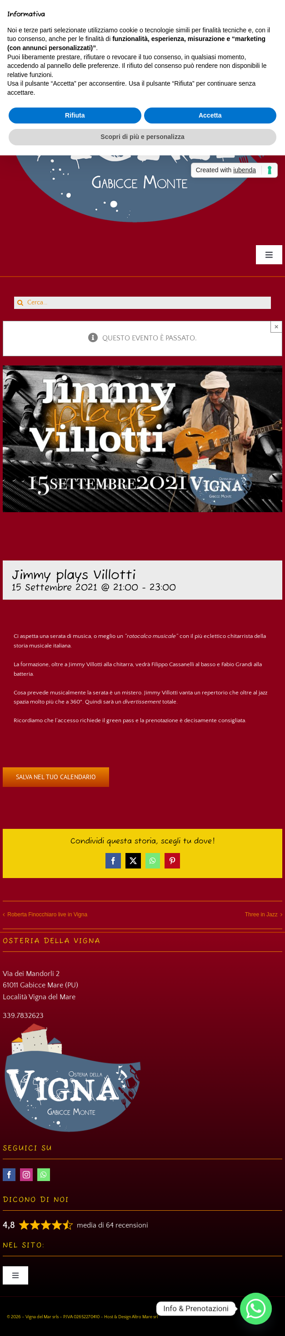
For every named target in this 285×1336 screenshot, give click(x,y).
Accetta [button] (210, 115)
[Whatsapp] (256, 1309)
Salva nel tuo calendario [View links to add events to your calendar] (56, 777)
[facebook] (9, 1174)
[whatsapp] (43, 1174)
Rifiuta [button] (75, 115)
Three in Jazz (261, 914)
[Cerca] (20, 302)
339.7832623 (23, 1016)
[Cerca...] (142, 302)
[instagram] (26, 1174)
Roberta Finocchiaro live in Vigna (47, 914)
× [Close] (277, 326)
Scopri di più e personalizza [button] (142, 136)
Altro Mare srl (145, 1317)
